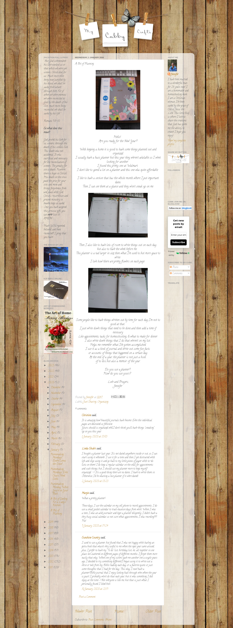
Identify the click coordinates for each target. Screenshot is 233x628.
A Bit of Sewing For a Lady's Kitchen (58, 502)
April (54, 433)
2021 (51, 377)
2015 (51, 545)
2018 (51, 528)
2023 (51, 366)
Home (118, 612)
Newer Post (83, 612)
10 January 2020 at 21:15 (95, 589)
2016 (51, 539)
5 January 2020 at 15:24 (95, 526)
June (53, 422)
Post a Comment (87, 597)
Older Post (153, 612)
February (56, 444)
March (54, 439)
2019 (51, 522)
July (53, 416)
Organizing (102, 402)
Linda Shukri (89, 449)
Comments (176, 274)
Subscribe (178, 242)
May (53, 427)
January (55, 450)
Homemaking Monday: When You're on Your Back (59, 489)
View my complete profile (177, 143)
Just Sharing (89, 402)
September (56, 405)
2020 (51, 383)
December (56, 388)
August (55, 410)
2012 (51, 562)
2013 (51, 556)
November (56, 393)
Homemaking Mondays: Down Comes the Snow (58, 459)
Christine (86, 415)
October (55, 399)
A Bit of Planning (56, 512)
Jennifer (174, 74)
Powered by (178, 253)
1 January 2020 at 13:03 (94, 437)
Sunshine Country (91, 538)
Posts (174, 267)
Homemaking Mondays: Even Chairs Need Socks (59, 474)
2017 (51, 533)
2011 (50, 568)
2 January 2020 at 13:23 (95, 481)
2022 (51, 371)
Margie (85, 493)
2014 (51, 551)
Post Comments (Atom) (100, 620)
